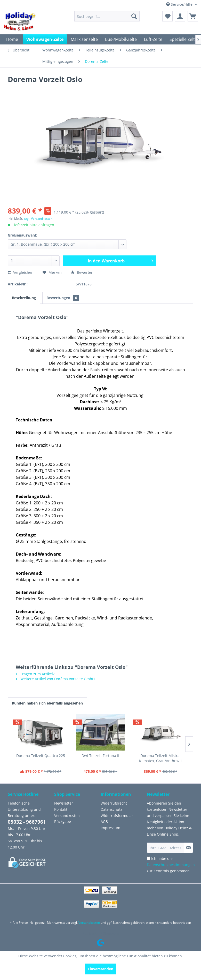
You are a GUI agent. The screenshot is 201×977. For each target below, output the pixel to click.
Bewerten (82, 272)
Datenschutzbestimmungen (171, 864)
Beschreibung (24, 297)
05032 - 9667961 (27, 822)
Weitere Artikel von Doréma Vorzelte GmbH (55, 678)
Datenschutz (111, 809)
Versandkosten (67, 815)
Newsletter (63, 803)
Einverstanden (100, 968)
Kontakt (60, 809)
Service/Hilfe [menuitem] (180, 4)
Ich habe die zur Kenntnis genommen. (171, 864)
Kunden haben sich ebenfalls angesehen (47, 703)
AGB (104, 821)
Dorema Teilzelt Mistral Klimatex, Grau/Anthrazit (160, 758)
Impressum (110, 827)
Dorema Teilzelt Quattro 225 (40, 755)
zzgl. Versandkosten (38, 218)
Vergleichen (21, 272)
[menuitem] (107, 16)
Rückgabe (62, 821)
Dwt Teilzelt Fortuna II (100, 755)
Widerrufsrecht (114, 803)
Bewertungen (62, 298)
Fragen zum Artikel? (35, 673)
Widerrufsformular (117, 815)
